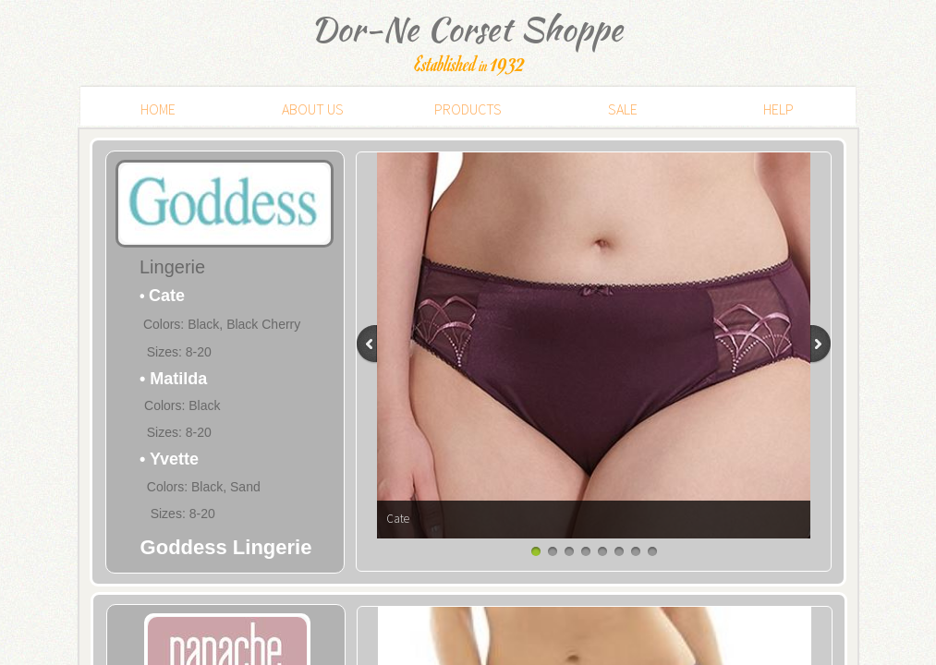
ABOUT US (313, 109)
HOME (158, 109)
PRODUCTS (468, 109)
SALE (623, 109)
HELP (778, 109)
